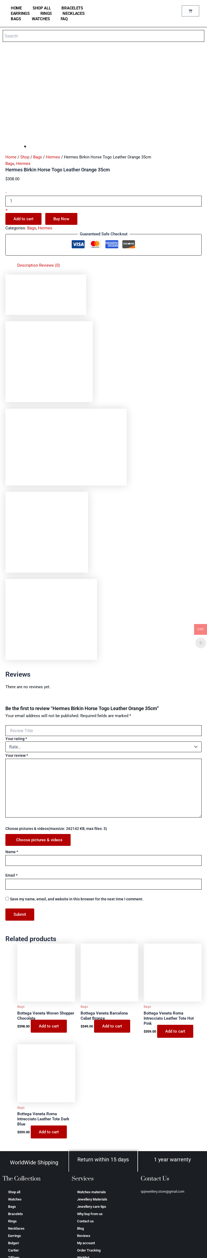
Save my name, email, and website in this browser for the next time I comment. (76, 811)
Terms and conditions (93, 1204)
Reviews (83, 1148)
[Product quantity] (103, 113)
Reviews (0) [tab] (49, 177)
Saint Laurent (18, 1192)
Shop (24, 69)
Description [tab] (27, 177)
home (16, 8)
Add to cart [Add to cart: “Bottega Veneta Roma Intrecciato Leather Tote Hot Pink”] (175, 943)
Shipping (83, 1218)
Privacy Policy (88, 1211)
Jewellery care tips (91, 1119)
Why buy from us (90, 1126)
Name (11, 764)
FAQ (64, 18)
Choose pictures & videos (39, 752)
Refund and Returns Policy (97, 1226)
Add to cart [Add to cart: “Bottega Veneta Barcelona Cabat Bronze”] (112, 938)
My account (86, 1155)
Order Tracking (89, 1163)
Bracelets (72, 8)
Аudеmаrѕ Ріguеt (22, 1199)
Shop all (42, 8)
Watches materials (91, 1104)
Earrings (20, 13)
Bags (16, 18)
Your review (16, 668)
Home (10, 69)
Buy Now (61, 131)
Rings (46, 13)
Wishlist (83, 1170)
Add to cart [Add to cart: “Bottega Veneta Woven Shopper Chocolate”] (49, 938)
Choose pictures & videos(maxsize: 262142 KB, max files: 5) (56, 741)
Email (11, 788)
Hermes (53, 69)
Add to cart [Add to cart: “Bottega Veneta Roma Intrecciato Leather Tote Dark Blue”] (49, 1044)
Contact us (85, 1133)
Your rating (16, 651)
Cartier (13, 1163)
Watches (41, 18)
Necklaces (73, 13)
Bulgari (13, 1155)
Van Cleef (15, 1177)
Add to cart (23, 131)
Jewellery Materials (92, 1112)
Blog (80, 1141)
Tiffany (13, 1170)
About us (84, 1197)
